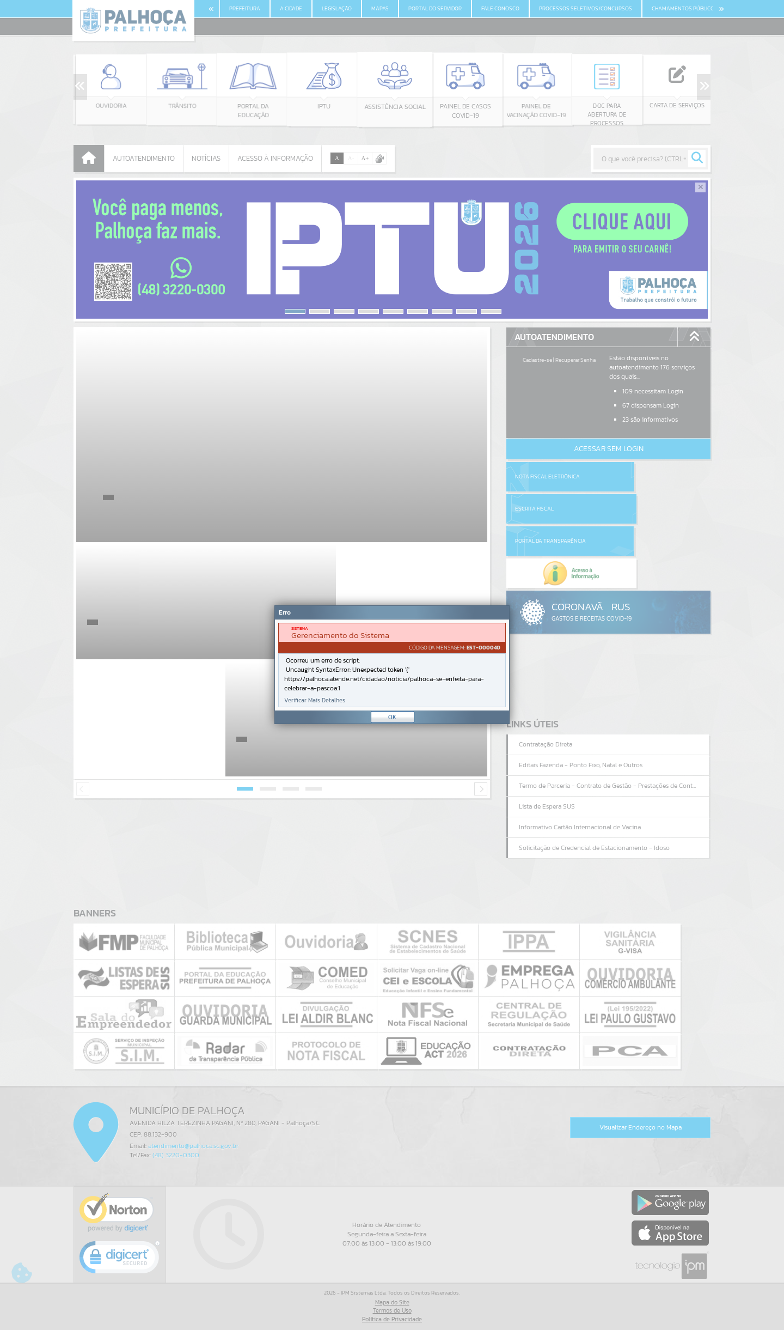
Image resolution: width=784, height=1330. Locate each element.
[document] (392, 665)
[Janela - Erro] (392, 664)
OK (392, 717)
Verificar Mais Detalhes (314, 700)
